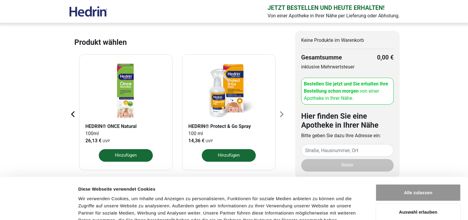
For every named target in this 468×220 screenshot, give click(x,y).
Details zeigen (317, 208)
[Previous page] (73, 114)
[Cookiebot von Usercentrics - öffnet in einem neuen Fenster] (39, 208)
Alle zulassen (418, 161)
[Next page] (281, 114)
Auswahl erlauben (418, 181)
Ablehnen (418, 200)
